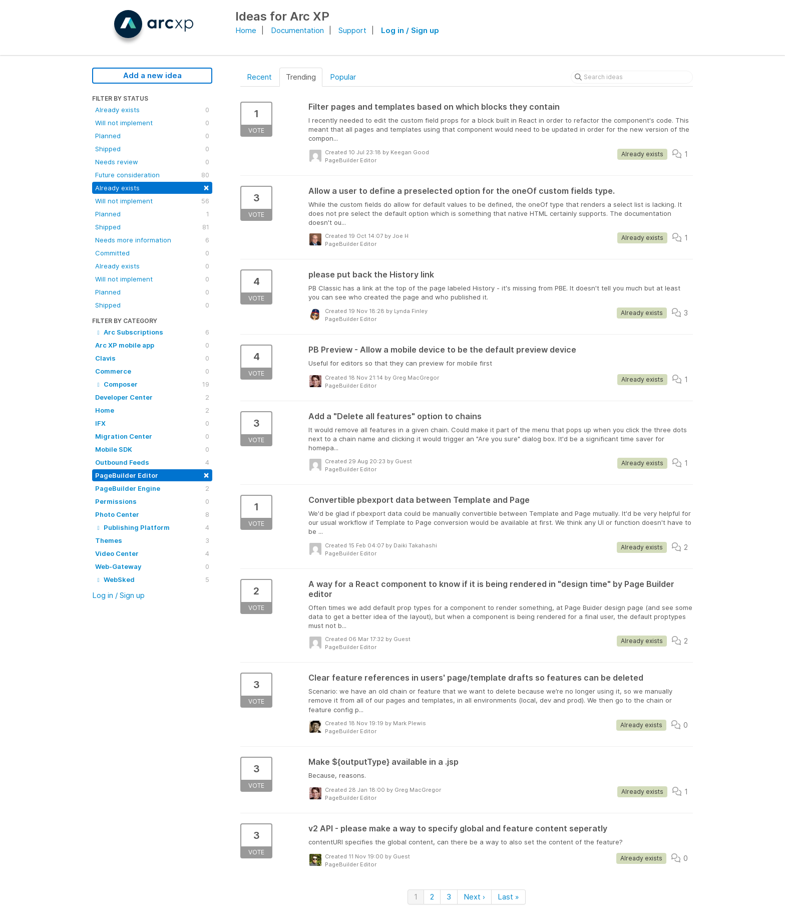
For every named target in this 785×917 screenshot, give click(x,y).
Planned (152, 136)
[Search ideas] (632, 77)
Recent (259, 77)
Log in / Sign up (410, 30)
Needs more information (152, 240)
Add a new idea (152, 75)
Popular (343, 77)
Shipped (152, 149)
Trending (301, 77)
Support (352, 30)
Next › (474, 896)
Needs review (152, 162)
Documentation (297, 30)
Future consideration (152, 175)
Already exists (152, 110)
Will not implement (152, 123)
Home (245, 30)
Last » (508, 896)
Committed (152, 253)
